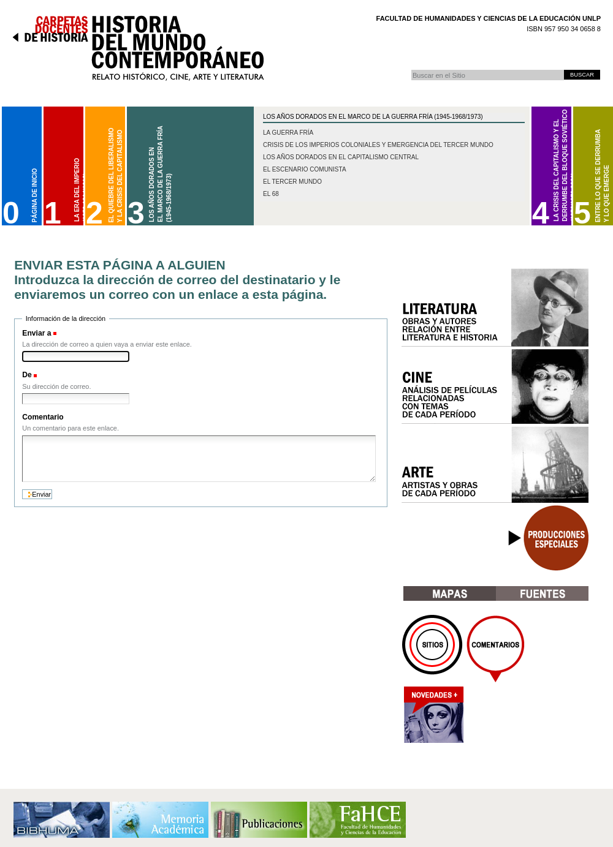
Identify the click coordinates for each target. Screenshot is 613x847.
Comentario (42, 417)
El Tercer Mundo (292, 181)
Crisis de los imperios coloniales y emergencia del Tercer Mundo (378, 144)
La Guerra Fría (288, 132)
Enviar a (36, 333)
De (27, 375)
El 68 (271, 193)
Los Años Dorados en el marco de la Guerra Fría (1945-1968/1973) (373, 116)
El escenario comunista (304, 169)
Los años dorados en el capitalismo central (341, 157)
